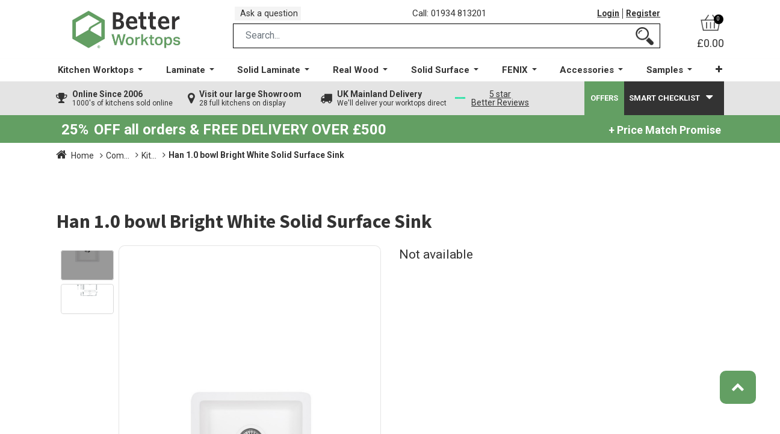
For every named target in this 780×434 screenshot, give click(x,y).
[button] (711, 78)
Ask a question (272, 17)
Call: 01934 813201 (453, 17)
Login (605, 17)
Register (642, 17)
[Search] (645, 44)
